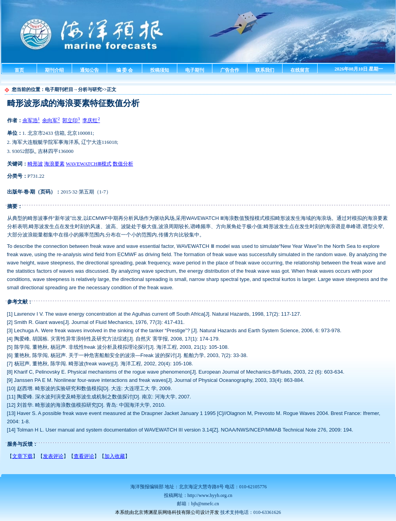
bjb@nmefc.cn (205, 503)
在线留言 (299, 70)
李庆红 (91, 120)
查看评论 (84, 456)
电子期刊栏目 (59, 89)
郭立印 (71, 120)
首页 (19, 70)
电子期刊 (194, 70)
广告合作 (229, 70)
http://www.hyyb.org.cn (210, 495)
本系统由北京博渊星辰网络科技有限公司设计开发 (167, 512)
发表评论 (53, 456)
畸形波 (35, 164)
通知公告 (89, 70)
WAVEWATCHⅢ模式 (89, 164)
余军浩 (31, 120)
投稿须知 (159, 70)
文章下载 (22, 456)
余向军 (50, 120)
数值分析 (123, 164)
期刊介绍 (54, 70)
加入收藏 (114, 456)
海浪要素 (54, 164)
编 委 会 (124, 70)
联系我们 (264, 70)
